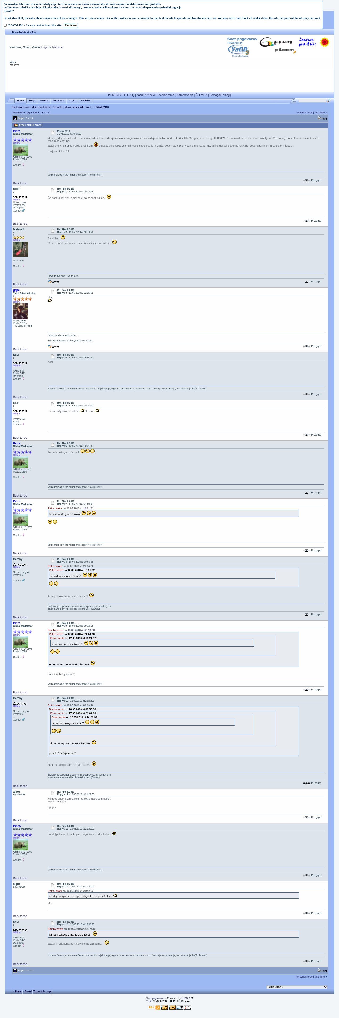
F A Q (130, 95)
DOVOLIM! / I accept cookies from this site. (35, 25)
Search (43, 100)
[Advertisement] (169, 79)
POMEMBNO (116, 95)
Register (57, 47)
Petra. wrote (55, 508)
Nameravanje (185, 95)
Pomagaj (215, 95)
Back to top (20, 183)
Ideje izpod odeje (41, 107)
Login (44, 47)
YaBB (149, 1001)
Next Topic (320, 112)
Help (32, 100)
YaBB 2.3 (186, 998)
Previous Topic (305, 112)
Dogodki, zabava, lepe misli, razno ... (73, 107)
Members (58, 100)
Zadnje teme (166, 95)
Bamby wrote (55, 630)
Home (20, 100)
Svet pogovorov (21, 107)
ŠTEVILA (201, 95)
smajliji (227, 95)
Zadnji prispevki (146, 95)
